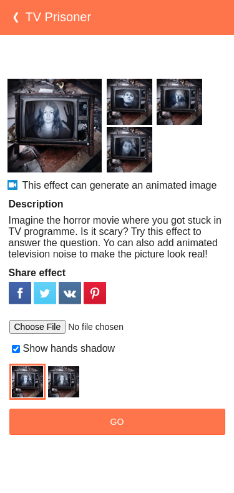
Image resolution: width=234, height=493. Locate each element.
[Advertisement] (117, 56)
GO (117, 422)
